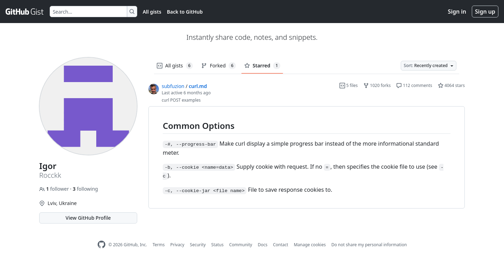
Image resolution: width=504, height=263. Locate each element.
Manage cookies (310, 245)
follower (54, 188)
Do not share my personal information (369, 245)
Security (198, 245)
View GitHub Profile (88, 217)
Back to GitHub (185, 11)
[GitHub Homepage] (101, 244)
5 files (349, 85)
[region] (306, 158)
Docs (262, 245)
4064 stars (451, 85)
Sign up (485, 11)
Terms (159, 245)
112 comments (414, 85)
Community (240, 245)
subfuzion (173, 86)
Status (217, 245)
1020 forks (377, 85)
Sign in (457, 11)
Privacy (177, 245)
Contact (280, 245)
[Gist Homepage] (25, 11)
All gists (152, 11)
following (85, 188)
